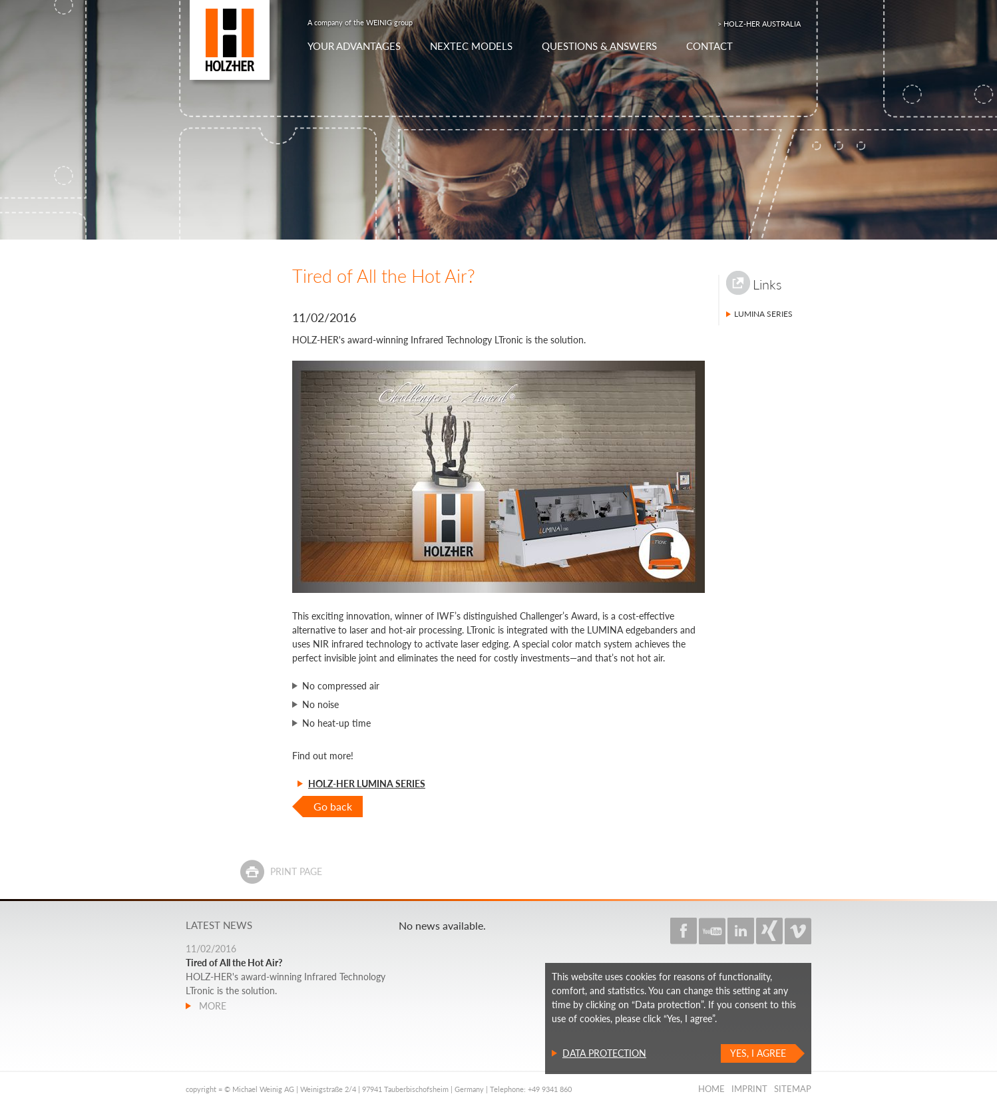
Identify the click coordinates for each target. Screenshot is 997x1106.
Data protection (604, 1053)
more (211, 1006)
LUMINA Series (763, 314)
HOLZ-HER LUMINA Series (366, 783)
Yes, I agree (758, 1053)
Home (711, 1088)
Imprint (749, 1088)
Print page (296, 871)
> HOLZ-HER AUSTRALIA (759, 23)
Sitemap (792, 1088)
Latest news (219, 925)
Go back (332, 806)
